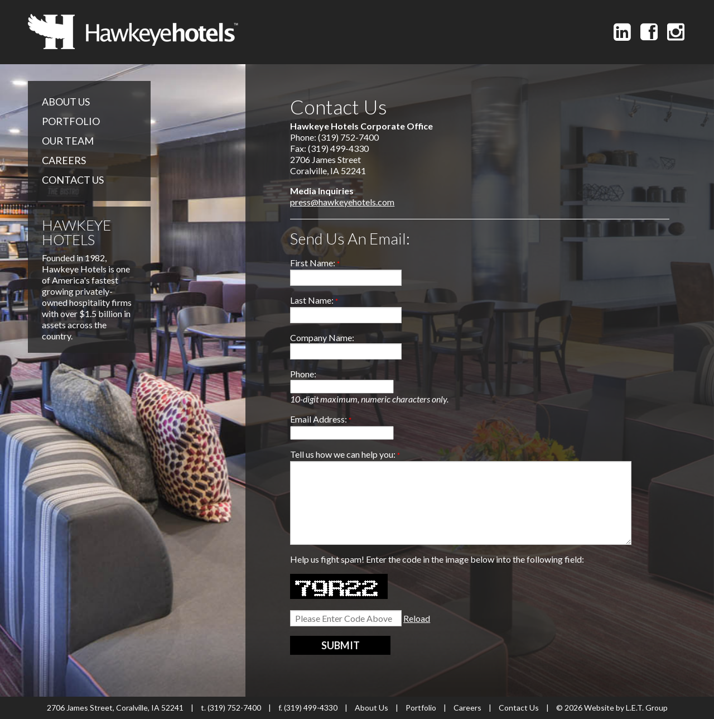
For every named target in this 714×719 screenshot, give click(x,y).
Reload (416, 618)
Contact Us (73, 180)
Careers (64, 160)
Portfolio (71, 121)
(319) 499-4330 (310, 707)
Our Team (68, 141)
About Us (66, 101)
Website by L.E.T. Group (626, 707)
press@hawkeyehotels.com (342, 201)
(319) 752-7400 (234, 707)
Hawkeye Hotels (133, 31)
